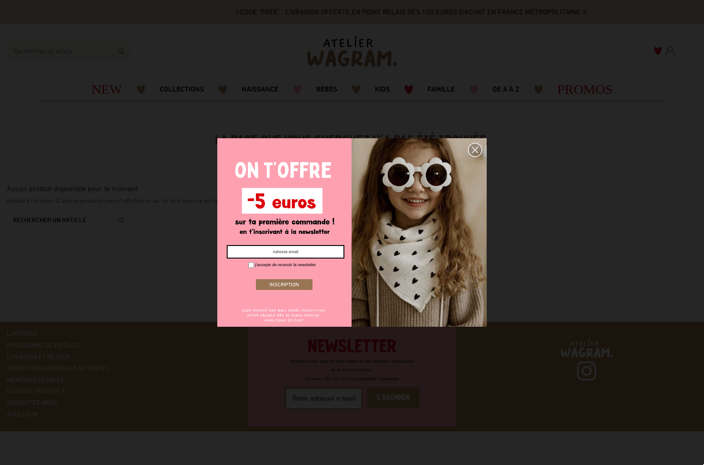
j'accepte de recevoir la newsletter (282, 265)
